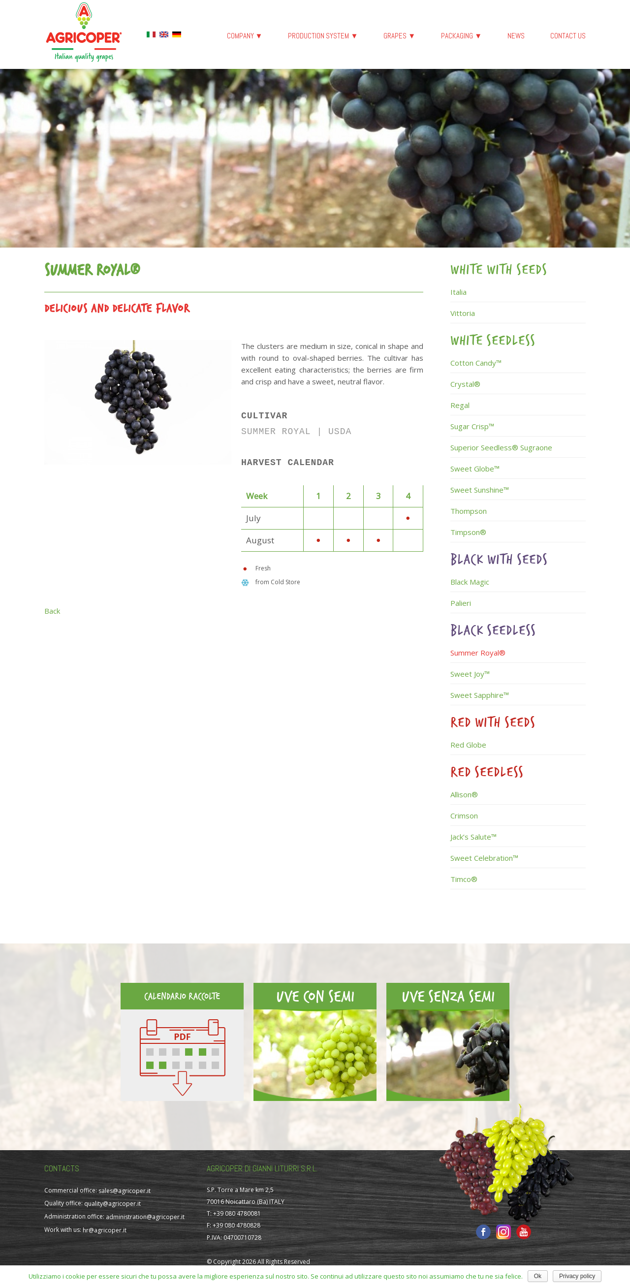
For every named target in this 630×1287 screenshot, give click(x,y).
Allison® (464, 794)
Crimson (464, 815)
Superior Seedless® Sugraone (501, 447)
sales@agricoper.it (124, 1190)
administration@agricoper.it (145, 1217)
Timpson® (468, 532)
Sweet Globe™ (475, 468)
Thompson (468, 511)
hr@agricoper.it (104, 1230)
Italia (458, 292)
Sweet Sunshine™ (479, 490)
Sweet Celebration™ (484, 858)
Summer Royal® (477, 653)
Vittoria (462, 313)
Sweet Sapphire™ (479, 695)
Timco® (463, 879)
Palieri (460, 603)
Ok (537, 1276)
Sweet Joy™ (470, 674)
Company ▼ (245, 35)
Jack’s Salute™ (473, 837)
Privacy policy (577, 1276)
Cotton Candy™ (476, 363)
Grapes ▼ (399, 35)
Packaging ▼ (461, 35)
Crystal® (465, 384)
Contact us (568, 35)
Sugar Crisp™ (472, 426)
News (516, 35)
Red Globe (468, 745)
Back (52, 611)
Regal (460, 405)
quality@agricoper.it (112, 1203)
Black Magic (469, 582)
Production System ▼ (323, 35)
